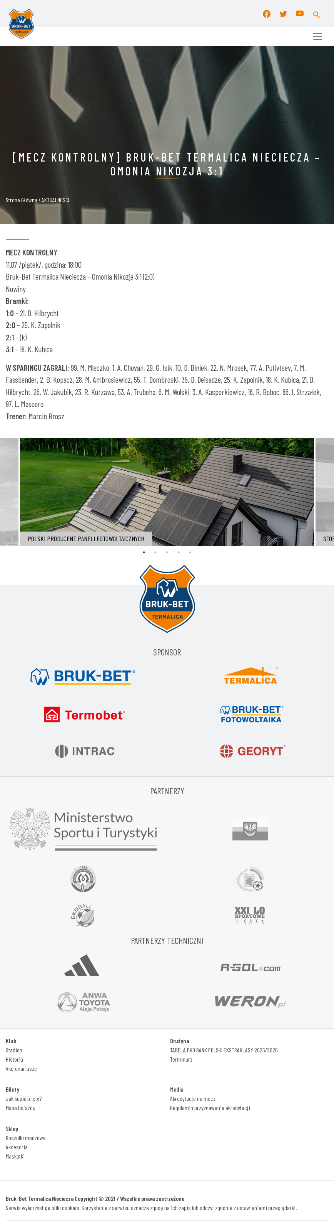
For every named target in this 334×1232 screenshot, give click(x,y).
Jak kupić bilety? (24, 1098)
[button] (317, 13)
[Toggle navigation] (317, 36)
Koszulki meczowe (26, 1137)
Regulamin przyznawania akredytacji (210, 1107)
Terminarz (181, 1059)
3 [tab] (167, 552)
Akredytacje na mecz (192, 1098)
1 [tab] (144, 552)
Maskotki (15, 1156)
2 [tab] (155, 552)
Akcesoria (17, 1146)
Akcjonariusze (21, 1068)
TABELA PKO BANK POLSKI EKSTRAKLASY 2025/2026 (224, 1050)
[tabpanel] (167, 492)
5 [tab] (190, 552)
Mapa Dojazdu (20, 1107)
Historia (14, 1059)
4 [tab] (178, 552)
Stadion (14, 1050)
